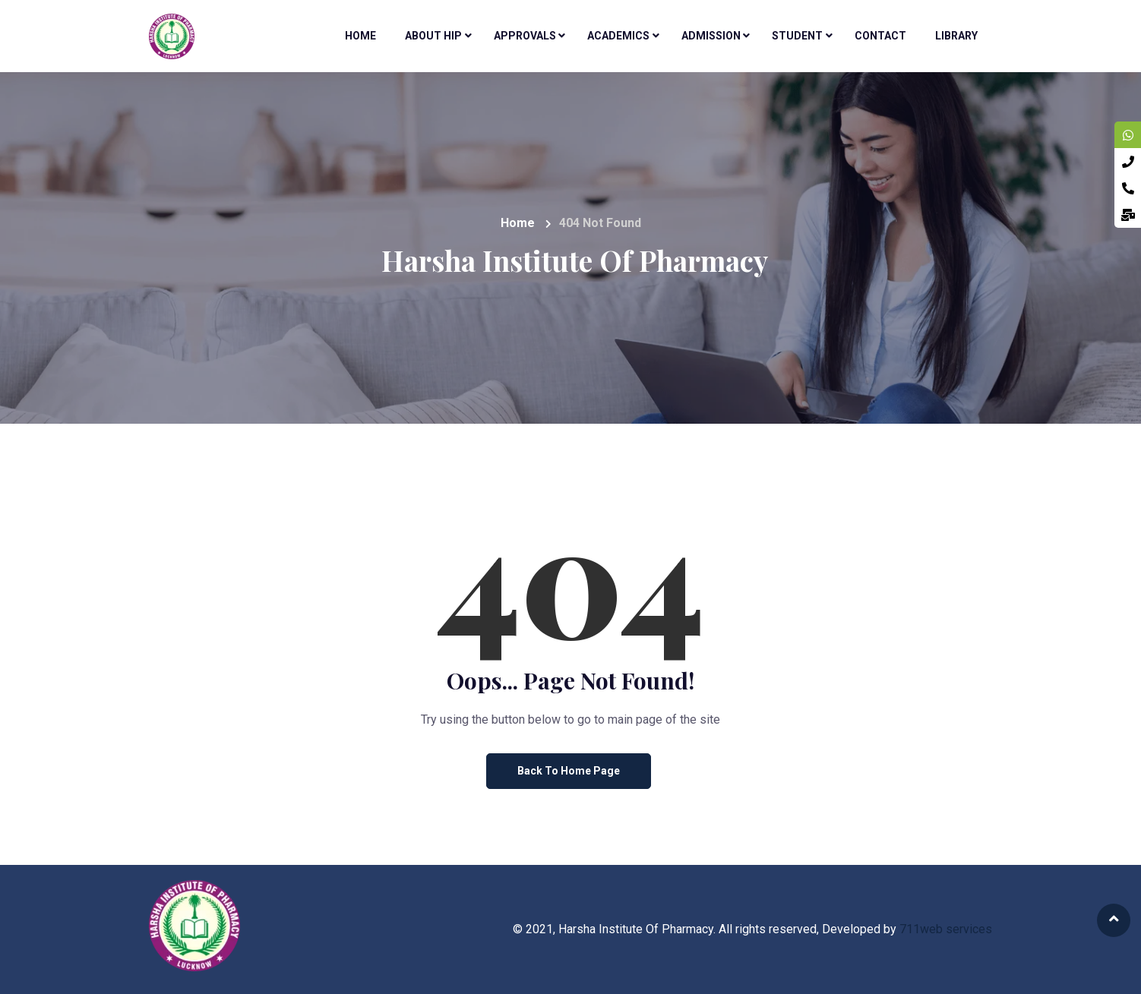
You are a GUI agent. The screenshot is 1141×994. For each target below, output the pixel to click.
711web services (945, 929)
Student (797, 36)
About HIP (433, 36)
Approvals (525, 36)
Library (956, 36)
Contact (880, 36)
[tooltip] (1127, 134)
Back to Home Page (568, 771)
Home (360, 36)
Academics (618, 36)
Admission (711, 36)
